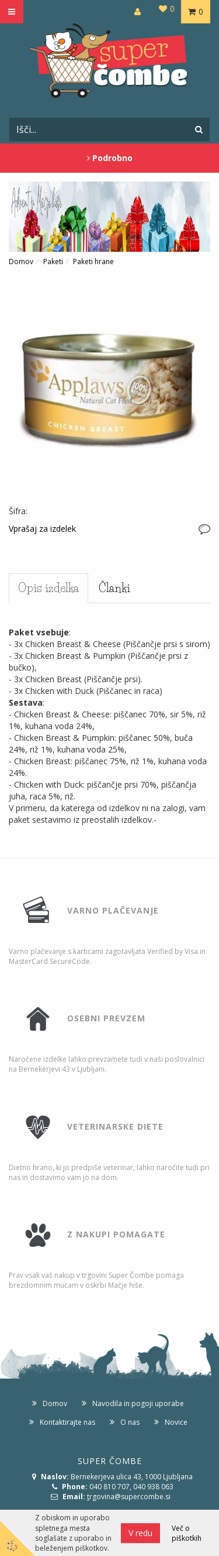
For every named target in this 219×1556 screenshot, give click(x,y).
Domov (21, 261)
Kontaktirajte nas (67, 1422)
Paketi (53, 261)
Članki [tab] (114, 588)
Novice (176, 1422)
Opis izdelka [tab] (48, 588)
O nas (130, 1422)
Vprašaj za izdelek (42, 528)
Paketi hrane (93, 261)
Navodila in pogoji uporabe (138, 1403)
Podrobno (110, 157)
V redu (140, 1532)
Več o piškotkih (186, 1533)
